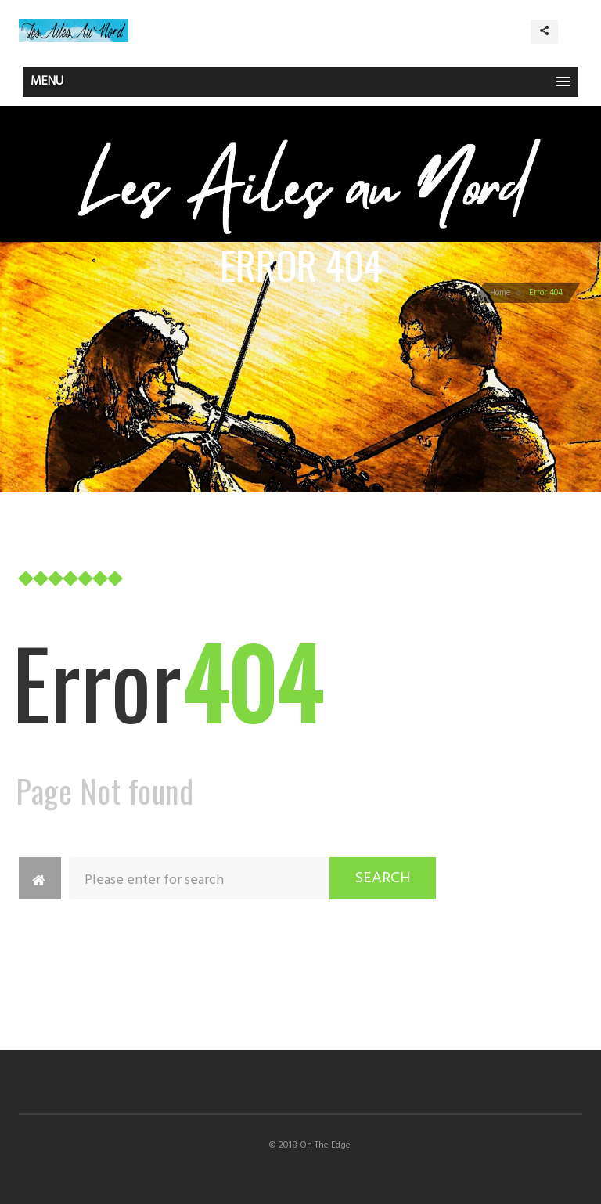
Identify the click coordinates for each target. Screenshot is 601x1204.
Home (500, 293)
